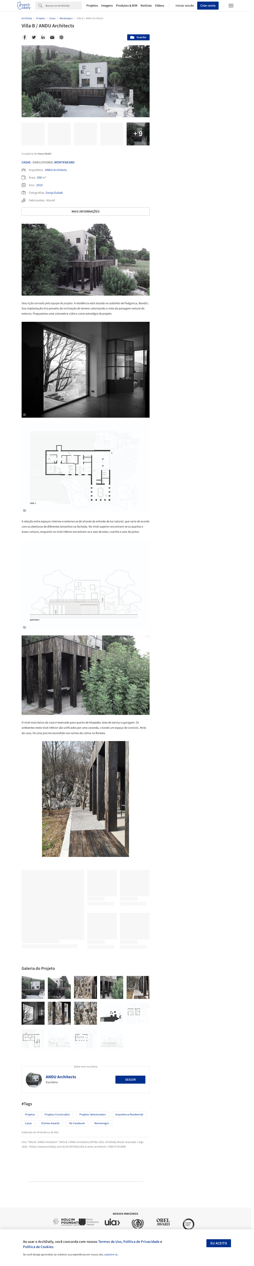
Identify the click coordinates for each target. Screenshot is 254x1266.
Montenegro (64, 162)
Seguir (130, 1079)
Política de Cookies (38, 1246)
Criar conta (207, 5)
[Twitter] (34, 37)
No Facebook (77, 1123)
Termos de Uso (109, 1241)
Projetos (92, 5)
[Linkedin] (43, 37)
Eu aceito (218, 1243)
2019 (39, 185)
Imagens (107, 5)
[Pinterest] (61, 37)
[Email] (52, 37)
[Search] (64, 6)
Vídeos (159, 5)
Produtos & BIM (126, 5)
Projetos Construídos (57, 1115)
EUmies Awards (50, 1123)
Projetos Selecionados (92, 1115)
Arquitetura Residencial (129, 1115)
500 (39, 177)
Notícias (146, 5)
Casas (26, 162)
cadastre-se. (111, 1255)
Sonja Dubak (54, 193)
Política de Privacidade (141, 1241)
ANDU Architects (56, 170)
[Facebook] (25, 37)
